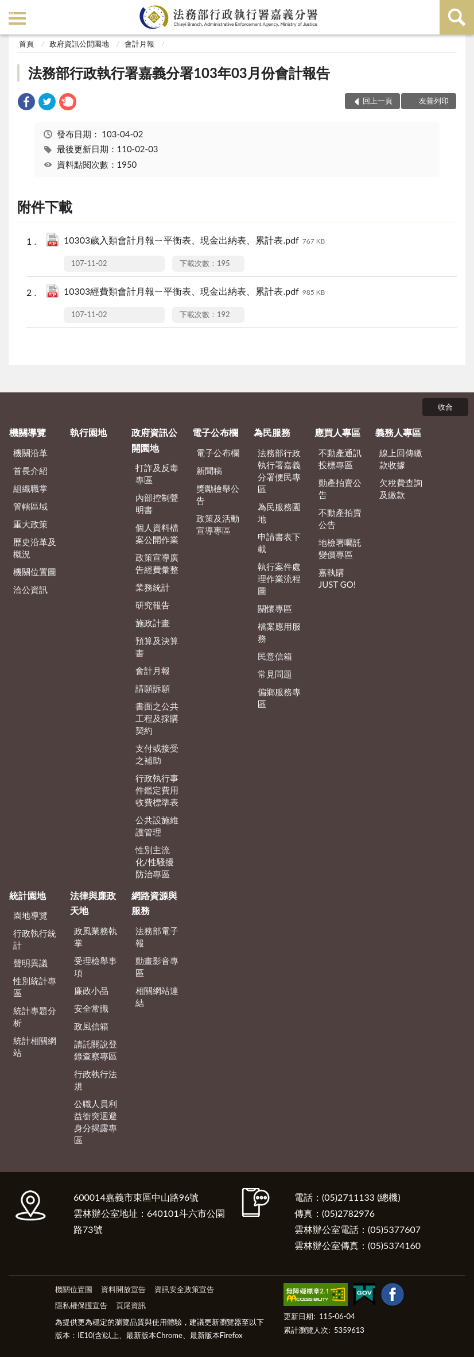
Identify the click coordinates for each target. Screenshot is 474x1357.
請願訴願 (152, 688)
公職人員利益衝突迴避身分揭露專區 (95, 1121)
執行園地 (88, 432)
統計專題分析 (34, 1016)
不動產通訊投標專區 (340, 459)
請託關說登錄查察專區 (95, 1050)
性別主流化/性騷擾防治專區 (154, 862)
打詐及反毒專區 (156, 473)
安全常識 (91, 1008)
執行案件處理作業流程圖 (279, 578)
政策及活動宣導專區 (217, 524)
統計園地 (27, 895)
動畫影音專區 (156, 966)
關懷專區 (275, 608)
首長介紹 (30, 470)
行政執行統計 (34, 939)
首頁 (26, 43)
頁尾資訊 (131, 1305)
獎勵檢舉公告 (217, 494)
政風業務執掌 (95, 937)
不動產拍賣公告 (340, 518)
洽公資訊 (30, 589)
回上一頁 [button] (378, 100)
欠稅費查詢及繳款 (400, 488)
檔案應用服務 (279, 632)
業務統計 (152, 587)
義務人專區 (398, 432)
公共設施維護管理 (156, 826)
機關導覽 (27, 432)
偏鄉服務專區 (279, 698)
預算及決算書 (156, 646)
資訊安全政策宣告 (184, 1289)
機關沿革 (30, 453)
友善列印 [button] (434, 100)
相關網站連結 (156, 996)
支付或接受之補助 (156, 754)
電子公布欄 (215, 432)
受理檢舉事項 (95, 966)
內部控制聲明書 (156, 503)
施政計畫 (152, 623)
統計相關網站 (34, 1046)
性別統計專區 (34, 987)
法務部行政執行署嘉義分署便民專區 (279, 471)
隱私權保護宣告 (81, 1305)
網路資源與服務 (154, 903)
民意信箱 (275, 656)
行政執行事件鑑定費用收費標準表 (156, 790)
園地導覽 (30, 915)
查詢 (457, 17)
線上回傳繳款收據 (400, 459)
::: (10, 10)
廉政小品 (91, 990)
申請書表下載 (279, 542)
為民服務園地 (279, 513)
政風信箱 (91, 1026)
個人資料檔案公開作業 (156, 533)
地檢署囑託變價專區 (340, 548)
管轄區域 (30, 506)
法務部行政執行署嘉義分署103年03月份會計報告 (179, 72)
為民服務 (272, 432)
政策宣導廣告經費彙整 (156, 563)
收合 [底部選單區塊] (445, 406)
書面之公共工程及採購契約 (156, 718)
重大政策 (30, 524)
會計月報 (139, 43)
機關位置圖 (34, 571)
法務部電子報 (156, 937)
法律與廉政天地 (93, 903)
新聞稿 (209, 470)
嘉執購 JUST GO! (337, 578)
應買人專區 (337, 432)
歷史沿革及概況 (34, 548)
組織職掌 (30, 488)
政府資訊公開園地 (79, 43)
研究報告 (152, 605)
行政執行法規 (95, 1080)
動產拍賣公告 (340, 488)
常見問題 (275, 674)
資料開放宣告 (123, 1289)
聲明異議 (30, 963)
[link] (26, 103)
